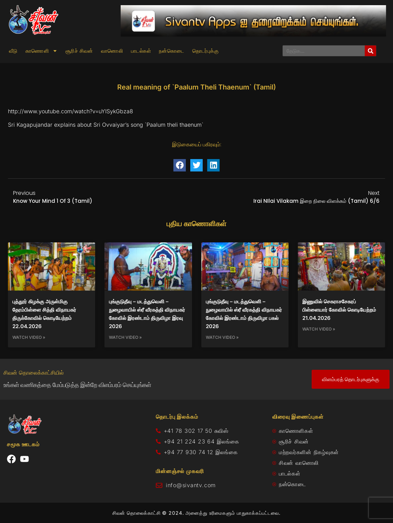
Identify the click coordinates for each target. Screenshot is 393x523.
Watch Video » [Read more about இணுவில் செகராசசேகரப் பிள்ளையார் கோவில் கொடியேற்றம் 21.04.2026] (318, 329)
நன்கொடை (171, 51)
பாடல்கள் (141, 51)
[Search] (370, 50)
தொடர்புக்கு (205, 51)
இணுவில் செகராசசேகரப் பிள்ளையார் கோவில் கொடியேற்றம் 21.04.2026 (339, 309)
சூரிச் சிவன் (79, 51)
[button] (179, 165)
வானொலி (112, 51)
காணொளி (42, 51)
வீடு (13, 51)
